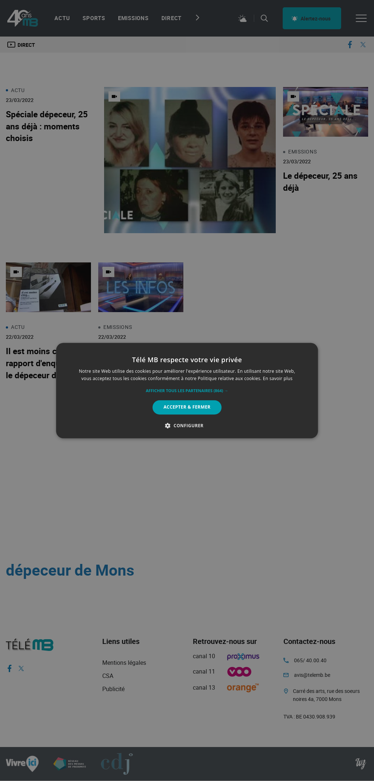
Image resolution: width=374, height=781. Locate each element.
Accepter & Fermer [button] (187, 407)
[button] (187, 391)
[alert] (187, 390)
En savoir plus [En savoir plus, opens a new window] (278, 378)
